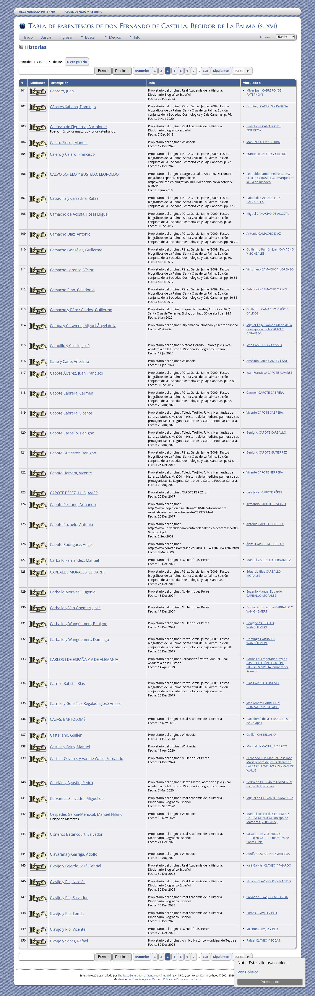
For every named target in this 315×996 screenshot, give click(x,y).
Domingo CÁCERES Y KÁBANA (267, 106)
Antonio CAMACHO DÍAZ (263, 233)
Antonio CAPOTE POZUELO (265, 524)
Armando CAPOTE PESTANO (266, 504)
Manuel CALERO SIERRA (263, 142)
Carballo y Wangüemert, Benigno (78, 623)
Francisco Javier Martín (146, 979)
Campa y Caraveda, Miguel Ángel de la (83, 325)
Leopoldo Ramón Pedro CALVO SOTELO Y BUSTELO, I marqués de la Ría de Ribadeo (270, 178)
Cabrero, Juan (62, 90)
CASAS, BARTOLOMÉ (68, 719)
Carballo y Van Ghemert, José (75, 607)
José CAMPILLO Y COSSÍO (264, 345)
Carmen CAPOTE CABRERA (265, 392)
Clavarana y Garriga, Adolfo (73, 854)
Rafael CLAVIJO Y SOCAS (263, 940)
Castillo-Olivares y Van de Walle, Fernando (86, 758)
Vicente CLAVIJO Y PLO (262, 929)
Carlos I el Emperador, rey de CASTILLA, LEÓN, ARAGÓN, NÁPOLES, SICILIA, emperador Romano (267, 665)
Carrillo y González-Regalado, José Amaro (86, 703)
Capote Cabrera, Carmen (71, 393)
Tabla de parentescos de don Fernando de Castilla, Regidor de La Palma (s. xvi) (152, 25)
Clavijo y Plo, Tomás (67, 913)
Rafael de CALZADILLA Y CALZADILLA (263, 200)
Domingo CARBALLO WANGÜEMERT (260, 641)
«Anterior (142, 70)
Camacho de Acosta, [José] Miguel (79, 214)
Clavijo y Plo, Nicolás (67, 881)
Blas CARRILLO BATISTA (262, 683)
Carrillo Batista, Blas (67, 683)
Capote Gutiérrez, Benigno (73, 452)
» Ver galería (77, 61)
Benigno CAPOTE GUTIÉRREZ (266, 452)
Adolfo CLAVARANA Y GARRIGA (268, 854)
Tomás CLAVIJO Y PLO (261, 913)
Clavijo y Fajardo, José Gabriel (75, 865)
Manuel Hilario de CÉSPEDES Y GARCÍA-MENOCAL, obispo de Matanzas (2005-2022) (267, 818)
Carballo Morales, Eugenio (73, 592)
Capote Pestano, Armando (73, 504)
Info (137, 37)
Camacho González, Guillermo (76, 249)
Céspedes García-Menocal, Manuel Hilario (86, 814)
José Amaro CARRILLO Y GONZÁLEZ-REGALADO (263, 705)
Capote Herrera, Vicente (71, 472)
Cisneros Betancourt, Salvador (76, 834)
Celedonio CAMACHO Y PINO (266, 289)
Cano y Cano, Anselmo (69, 361)
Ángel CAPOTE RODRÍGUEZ (265, 544)
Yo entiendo (270, 982)
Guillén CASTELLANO (261, 734)
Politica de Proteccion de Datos (182, 979)
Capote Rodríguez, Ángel (71, 544)
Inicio (28, 37)
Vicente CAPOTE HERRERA (264, 472)
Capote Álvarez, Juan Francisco (76, 373)
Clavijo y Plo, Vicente (68, 929)
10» (205, 70)
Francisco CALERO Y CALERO (266, 154)
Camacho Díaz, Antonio (70, 234)
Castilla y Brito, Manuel (70, 746)
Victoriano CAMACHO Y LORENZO (270, 269)
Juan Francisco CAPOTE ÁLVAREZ (269, 372)
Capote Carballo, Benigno (72, 433)
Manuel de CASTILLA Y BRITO (266, 746)
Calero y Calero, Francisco (72, 154)
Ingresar (66, 37)
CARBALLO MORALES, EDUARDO (78, 572)
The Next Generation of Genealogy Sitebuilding (146, 975)
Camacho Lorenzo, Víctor (72, 269)
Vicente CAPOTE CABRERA (264, 412)
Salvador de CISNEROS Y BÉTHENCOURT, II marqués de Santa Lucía (267, 838)
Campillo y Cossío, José (70, 345)
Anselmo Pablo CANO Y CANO (267, 361)
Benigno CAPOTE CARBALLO (266, 432)
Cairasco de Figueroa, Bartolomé (78, 126)
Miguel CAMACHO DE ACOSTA (267, 213)
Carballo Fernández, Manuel (74, 560)
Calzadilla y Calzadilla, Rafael (75, 198)
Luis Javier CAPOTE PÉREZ (264, 492)
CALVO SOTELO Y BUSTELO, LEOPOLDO (84, 174)
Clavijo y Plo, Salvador (69, 897)
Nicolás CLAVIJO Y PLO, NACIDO (268, 881)
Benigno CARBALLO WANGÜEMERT (260, 625)
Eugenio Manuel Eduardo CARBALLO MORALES (264, 593)
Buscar (46, 37)
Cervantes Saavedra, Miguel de (77, 798)
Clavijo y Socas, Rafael (69, 941)
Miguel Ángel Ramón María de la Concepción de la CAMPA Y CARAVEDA (269, 329)
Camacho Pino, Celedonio (72, 289)
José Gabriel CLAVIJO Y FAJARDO (268, 865)
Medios (115, 37)
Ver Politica (247, 972)
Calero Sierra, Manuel (69, 142)
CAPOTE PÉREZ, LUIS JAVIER (74, 492)
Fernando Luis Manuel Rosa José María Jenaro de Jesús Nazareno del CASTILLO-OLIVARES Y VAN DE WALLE (270, 764)
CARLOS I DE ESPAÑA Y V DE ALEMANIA (84, 659)
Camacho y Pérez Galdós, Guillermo (81, 309)
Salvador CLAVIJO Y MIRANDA (267, 897)
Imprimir (266, 37)
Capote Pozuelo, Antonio (71, 524)
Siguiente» (221, 70)
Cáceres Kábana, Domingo (73, 106)
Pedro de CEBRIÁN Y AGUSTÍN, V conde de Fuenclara (269, 784)
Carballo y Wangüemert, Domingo (79, 639)
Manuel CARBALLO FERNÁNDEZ (268, 560)
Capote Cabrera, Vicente (71, 413)
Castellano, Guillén (66, 735)
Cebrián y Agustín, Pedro (71, 782)
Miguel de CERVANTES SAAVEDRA (269, 798)
